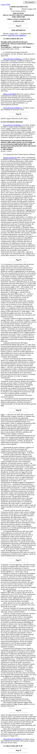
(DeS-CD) (20, 94)
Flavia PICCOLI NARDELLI (17, 35)
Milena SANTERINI (9, 94)
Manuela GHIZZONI (10, 157)
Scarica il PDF (5, 4)
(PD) (18, 157)
